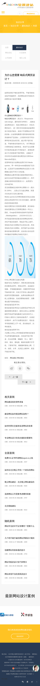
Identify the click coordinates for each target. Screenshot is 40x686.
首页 (6, 25)
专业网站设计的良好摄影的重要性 (18, 438)
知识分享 (15, 25)
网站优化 (8, 53)
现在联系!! (20, 636)
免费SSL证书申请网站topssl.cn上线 (19, 458)
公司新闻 (8, 58)
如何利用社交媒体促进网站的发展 (18, 426)
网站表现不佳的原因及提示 (16, 574)
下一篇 (26, 382)
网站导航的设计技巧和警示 (16, 562)
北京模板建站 (10, 506)
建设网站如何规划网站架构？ (17, 414)
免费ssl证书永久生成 (20, 676)
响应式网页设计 (10, 119)
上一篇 (13, 376)
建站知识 (26, 25)
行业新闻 (22, 53)
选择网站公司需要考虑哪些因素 (18, 494)
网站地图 (4, 679)
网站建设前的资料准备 (14, 402)
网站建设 (13, 358)
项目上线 (22, 58)
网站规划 (20, 358)
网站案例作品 (31, 13)
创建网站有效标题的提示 (15, 550)
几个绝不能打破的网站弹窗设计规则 (19, 538)
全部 (6, 47)
